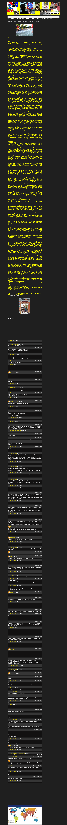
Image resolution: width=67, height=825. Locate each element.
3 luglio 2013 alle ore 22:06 (38, 505)
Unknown (12, 372)
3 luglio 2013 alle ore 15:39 (38, 392)
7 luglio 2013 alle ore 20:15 (38, 648)
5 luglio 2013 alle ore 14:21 (38, 627)
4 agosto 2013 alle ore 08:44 (38, 729)
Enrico (11, 592)
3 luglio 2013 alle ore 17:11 (38, 417)
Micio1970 (12, 637)
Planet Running (27, 18)
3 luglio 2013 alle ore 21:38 (38, 465)
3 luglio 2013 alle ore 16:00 (38, 410)
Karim (11, 340)
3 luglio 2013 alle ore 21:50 (38, 472)
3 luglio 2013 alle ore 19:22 (38, 437)
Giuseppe (12, 347)
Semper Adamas (14, 665)
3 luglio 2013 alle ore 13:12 (38, 343)
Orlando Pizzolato (33, 18)
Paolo (11, 526)
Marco (11, 360)
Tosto (11, 437)
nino (11, 380)
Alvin (11, 364)
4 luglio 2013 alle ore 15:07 (38, 565)
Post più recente (11, 803)
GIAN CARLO (13, 446)
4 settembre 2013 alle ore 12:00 (37, 765)
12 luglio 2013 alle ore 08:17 (38, 709)
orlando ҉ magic (13, 411)
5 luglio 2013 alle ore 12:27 (38, 613)
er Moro (12, 649)
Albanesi (38, 18)
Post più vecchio (38, 803)
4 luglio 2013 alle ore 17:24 (38, 578)
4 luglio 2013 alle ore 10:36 (38, 555)
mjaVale (12, 745)
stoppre (12, 776)
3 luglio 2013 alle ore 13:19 (38, 347)
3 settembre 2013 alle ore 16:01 (37, 760)
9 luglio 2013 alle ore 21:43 (38, 691)
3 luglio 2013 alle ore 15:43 (38, 400)
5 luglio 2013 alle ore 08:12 (38, 597)
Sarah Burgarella (14, 344)
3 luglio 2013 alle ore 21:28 (38, 446)
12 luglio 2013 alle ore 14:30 (38, 719)
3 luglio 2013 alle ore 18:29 (38, 433)
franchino (12, 434)
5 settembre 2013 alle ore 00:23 (37, 776)
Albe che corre (13, 417)
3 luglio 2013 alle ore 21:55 (38, 485)
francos (12, 383)
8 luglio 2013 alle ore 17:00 (38, 676)
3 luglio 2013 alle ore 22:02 (38, 500)
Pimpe (11, 397)
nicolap (12, 677)
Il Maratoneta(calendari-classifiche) (46, 18)
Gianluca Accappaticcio (15, 430)
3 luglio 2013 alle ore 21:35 (38, 461)
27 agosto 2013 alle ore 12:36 (37, 752)
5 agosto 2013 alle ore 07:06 (38, 738)
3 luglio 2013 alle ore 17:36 (38, 424)
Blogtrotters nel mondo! (20, 18)
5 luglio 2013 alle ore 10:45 (38, 601)
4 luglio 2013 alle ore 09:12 (38, 541)
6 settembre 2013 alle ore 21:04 (37, 780)
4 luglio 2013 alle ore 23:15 (38, 591)
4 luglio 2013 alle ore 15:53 (38, 574)
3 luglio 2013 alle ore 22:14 (38, 519)
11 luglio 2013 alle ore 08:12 (38, 700)
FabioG (12, 578)
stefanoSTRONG (14, 401)
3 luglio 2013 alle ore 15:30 (38, 383)
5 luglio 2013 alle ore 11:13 (38, 609)
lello (11, 704)
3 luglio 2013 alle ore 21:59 (38, 492)
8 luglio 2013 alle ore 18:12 (38, 680)
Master (12, 425)
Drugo (11, 566)
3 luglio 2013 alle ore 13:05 (38, 340)
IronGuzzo (12, 531)
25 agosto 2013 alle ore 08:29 (37, 749)
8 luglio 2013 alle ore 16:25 (38, 672)
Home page (25, 803)
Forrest (12, 610)
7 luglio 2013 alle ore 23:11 (38, 658)
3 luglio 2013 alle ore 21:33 (38, 452)
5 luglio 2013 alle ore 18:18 (38, 641)
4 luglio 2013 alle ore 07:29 (38, 531)
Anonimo (12, 441)
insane (11, 687)
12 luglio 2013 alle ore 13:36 (38, 713)
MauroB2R (12, 354)
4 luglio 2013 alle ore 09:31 (38, 551)
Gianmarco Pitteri (14, 387)
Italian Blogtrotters (11, 18)
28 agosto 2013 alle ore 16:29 (37, 756)
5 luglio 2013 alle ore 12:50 (38, 621)
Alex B (11, 556)
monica (12, 421)
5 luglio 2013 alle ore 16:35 (38, 636)
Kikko (11, 392)
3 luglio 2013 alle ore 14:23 (38, 360)
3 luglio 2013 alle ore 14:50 (38, 371)
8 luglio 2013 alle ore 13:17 (38, 668)
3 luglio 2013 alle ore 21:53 (38, 478)
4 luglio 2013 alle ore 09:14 (38, 546)
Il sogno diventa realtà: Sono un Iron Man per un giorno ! (24, 21)
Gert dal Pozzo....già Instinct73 (17, 753)
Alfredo (12, 765)
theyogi (12, 406)
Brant (11, 627)
